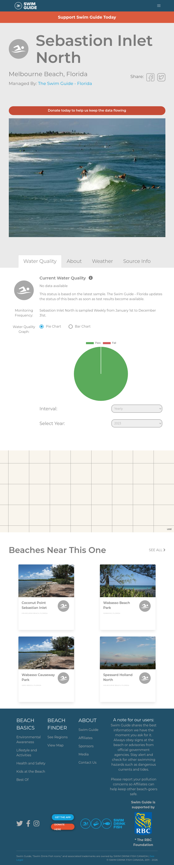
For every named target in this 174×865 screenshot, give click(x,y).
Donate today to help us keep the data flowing (87, 110)
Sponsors (86, 746)
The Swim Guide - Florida (65, 83)
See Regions (57, 737)
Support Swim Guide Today (87, 17)
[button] (159, 5)
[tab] (40, 261)
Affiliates (86, 738)
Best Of (22, 780)
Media (84, 754)
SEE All (157, 550)
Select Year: (52, 423)
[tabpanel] (87, 352)
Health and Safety (30, 763)
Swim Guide (88, 730)
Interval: (48, 408)
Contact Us (88, 762)
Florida (77, 74)
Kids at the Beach (30, 771)
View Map (55, 745)
